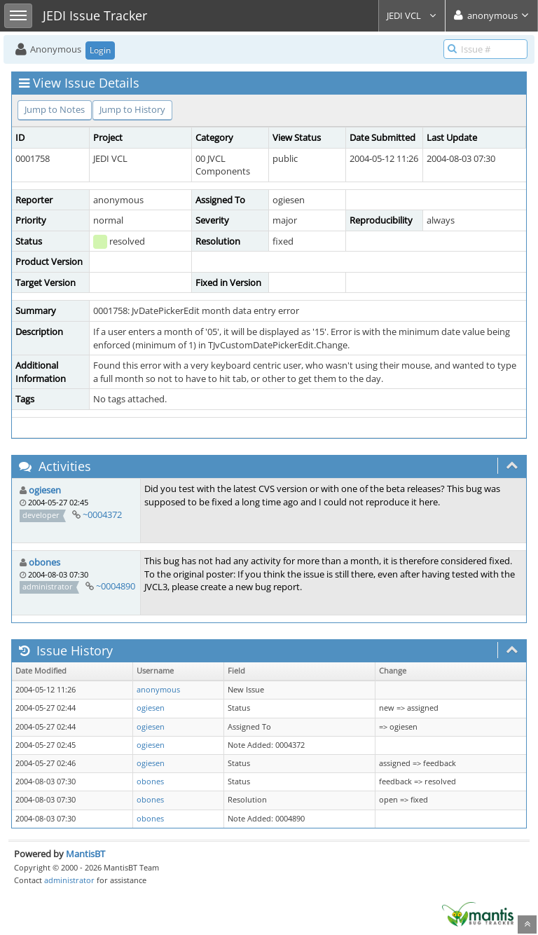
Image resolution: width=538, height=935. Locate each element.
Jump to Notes (55, 109)
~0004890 (115, 586)
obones (44, 562)
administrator (69, 880)
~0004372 (102, 514)
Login (100, 50)
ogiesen (45, 490)
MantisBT (85, 853)
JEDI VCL (412, 15)
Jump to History (132, 109)
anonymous (158, 690)
